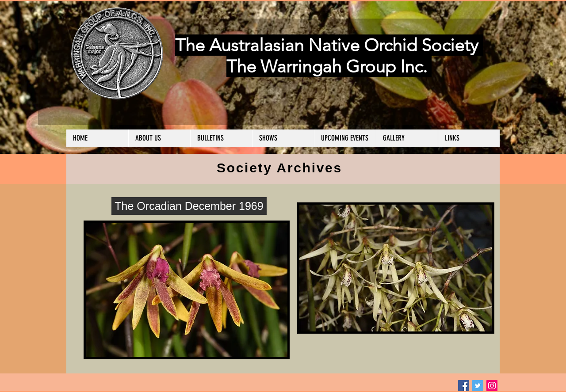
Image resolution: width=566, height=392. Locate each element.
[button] (159, 138)
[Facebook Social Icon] (463, 385)
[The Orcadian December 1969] (189, 206)
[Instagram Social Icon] (491, 385)
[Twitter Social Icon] (477, 385)
